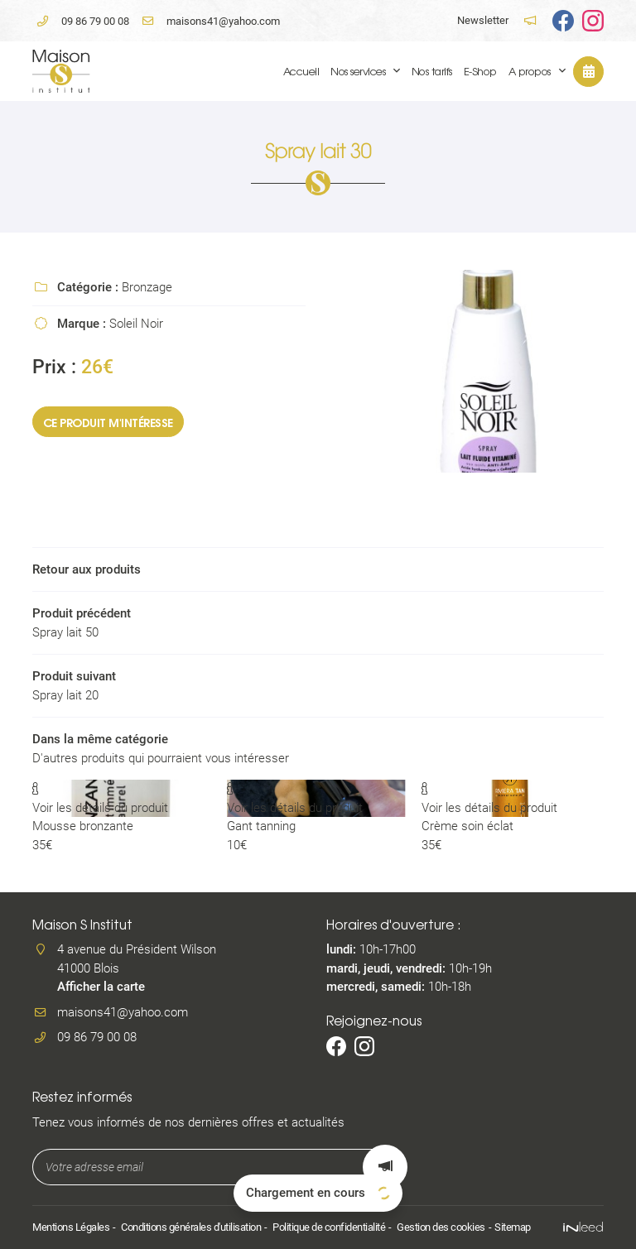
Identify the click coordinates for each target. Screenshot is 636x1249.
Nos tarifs (432, 71)
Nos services (357, 71)
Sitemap (512, 1227)
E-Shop (480, 71)
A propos (529, 71)
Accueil (301, 71)
